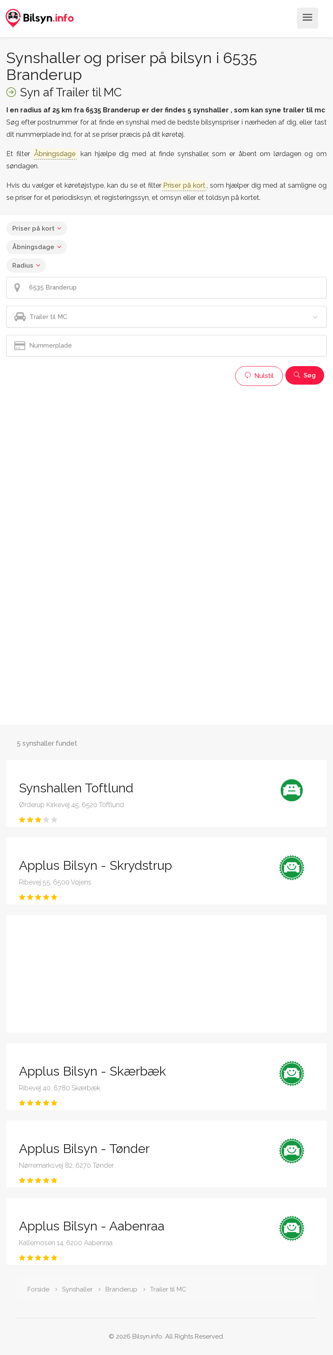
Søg (305, 375)
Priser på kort (33, 228)
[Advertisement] (166, 449)
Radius (22, 265)
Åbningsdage (33, 247)
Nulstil (259, 376)
